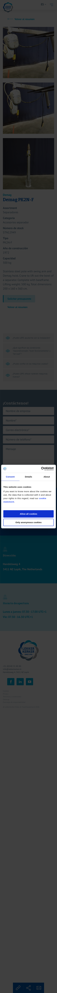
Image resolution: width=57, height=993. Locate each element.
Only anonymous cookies (28, 522)
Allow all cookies (28, 514)
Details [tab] (28, 476)
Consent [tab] (10, 476)
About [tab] (47, 476)
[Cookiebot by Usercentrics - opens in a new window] (41, 469)
